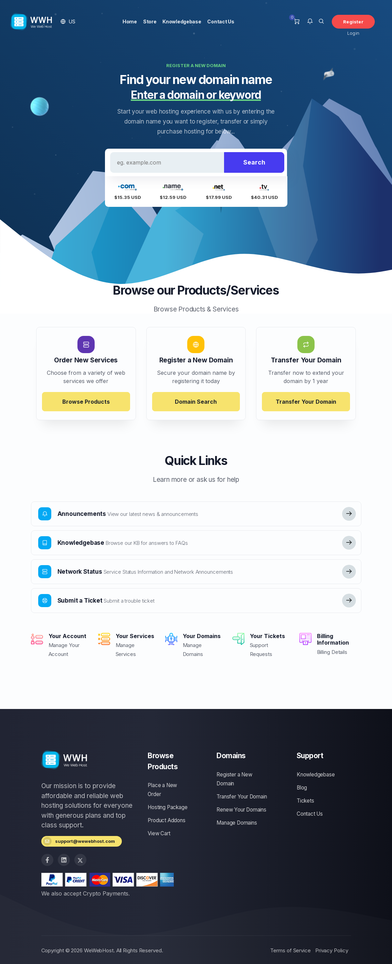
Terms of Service (290, 950)
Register (353, 21)
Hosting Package (167, 807)
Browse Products (86, 401)
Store (150, 21)
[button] (68, 21)
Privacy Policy (331, 950)
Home (130, 21)
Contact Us (220, 21)
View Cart (159, 833)
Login (353, 33)
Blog (302, 787)
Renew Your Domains (241, 809)
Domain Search (196, 401)
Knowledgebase (181, 21)
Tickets (305, 800)
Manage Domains (236, 822)
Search (254, 162)
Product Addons (166, 820)
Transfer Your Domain (306, 401)
